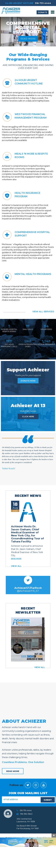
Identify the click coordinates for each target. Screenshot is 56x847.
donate (42, 12)
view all (16, 566)
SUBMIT (48, 800)
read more (28, 38)
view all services (43, 311)
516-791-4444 (43, 3)
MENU (53, 12)
